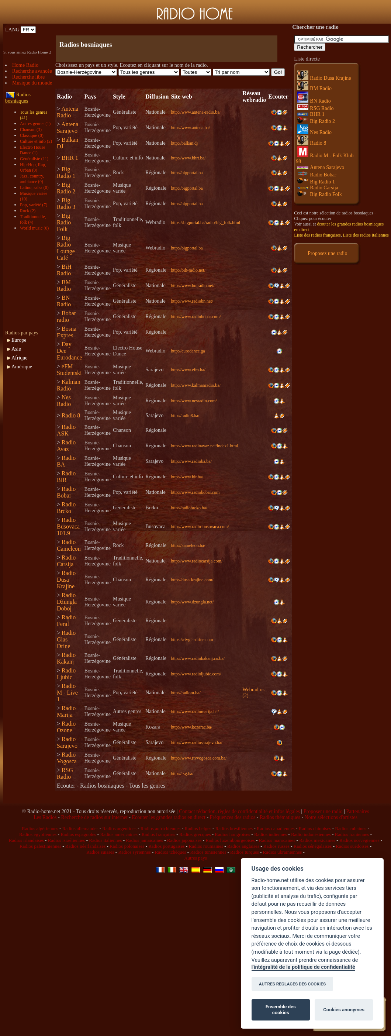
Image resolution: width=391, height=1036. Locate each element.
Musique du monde (32, 83)
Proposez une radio (327, 253)
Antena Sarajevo (67, 127)
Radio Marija (66, 711)
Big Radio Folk (64, 222)
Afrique (19, 358)
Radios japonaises (184, 840)
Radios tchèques (170, 852)
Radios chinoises (315, 828)
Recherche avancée (32, 71)
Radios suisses (100, 852)
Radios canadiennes (276, 828)
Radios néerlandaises (85, 846)
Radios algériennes (40, 828)
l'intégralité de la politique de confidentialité (303, 967)
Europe (18, 340)
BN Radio (64, 301)
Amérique (21, 366)
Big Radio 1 (66, 172)
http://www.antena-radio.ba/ (196, 112)
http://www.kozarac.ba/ (191, 727)
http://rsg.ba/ (182, 773)
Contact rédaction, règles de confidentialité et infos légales (239, 811)
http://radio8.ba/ (185, 415)
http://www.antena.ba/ (190, 127)
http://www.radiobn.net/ (192, 301)
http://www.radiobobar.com (195, 492)
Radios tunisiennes (208, 852)
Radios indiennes (270, 834)
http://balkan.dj (184, 143)
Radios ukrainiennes (282, 852)
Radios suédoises (352, 846)
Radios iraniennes (352, 834)
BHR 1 (70, 158)
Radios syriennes (134, 852)
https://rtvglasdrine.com (192, 639)
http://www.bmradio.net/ (192, 285)
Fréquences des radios (233, 817)
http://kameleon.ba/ (188, 545)
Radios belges (197, 828)
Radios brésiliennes (234, 828)
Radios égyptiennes (37, 834)
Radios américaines (118, 834)
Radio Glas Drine (66, 639)
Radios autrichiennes (161, 828)
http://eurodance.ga (188, 351)
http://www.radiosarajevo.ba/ (196, 742)
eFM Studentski (69, 369)
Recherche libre (28, 77)
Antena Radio (67, 112)
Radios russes (276, 846)
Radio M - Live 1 (67, 692)
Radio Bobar (66, 492)
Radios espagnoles (78, 834)
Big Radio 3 (66, 203)
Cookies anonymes (343, 1009)
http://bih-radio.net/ (188, 270)
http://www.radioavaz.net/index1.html (204, 445)
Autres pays (195, 858)
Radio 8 (71, 415)
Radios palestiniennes (40, 846)
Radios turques (244, 852)
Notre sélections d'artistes (331, 817)
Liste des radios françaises (317, 235)
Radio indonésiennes (311, 834)
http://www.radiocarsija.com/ (196, 561)
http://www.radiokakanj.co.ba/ (198, 658)
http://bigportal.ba (187, 172)
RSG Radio (65, 773)
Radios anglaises (243, 846)
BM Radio (64, 285)
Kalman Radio (68, 385)
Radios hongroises (232, 834)
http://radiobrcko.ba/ (189, 507)
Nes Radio (64, 400)
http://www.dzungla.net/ (192, 602)
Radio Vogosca (67, 757)
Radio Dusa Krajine (66, 579)
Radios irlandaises (26, 840)
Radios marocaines (277, 840)
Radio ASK (66, 430)
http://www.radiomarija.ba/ (195, 711)
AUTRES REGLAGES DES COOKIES (292, 984)
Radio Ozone (66, 726)
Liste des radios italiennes (366, 235)
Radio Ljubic (66, 673)
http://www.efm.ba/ (188, 369)
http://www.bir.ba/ (187, 476)
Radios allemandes (80, 828)
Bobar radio (66, 316)
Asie (16, 349)
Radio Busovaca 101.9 (68, 526)
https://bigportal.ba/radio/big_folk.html (205, 222)
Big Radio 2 (66, 188)
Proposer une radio (323, 811)
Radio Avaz (66, 445)
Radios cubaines (350, 828)
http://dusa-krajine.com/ (192, 579)
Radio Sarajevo (67, 742)
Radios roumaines (206, 846)
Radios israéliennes (66, 840)
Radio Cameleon (69, 545)
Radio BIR (66, 476)
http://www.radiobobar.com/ (196, 316)
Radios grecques (195, 834)
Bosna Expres (66, 332)
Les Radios (45, 817)
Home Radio (25, 65)
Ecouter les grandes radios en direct (168, 817)
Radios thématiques (280, 817)
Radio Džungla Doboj (67, 602)
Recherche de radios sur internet (94, 817)
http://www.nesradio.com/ (194, 400)
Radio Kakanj (66, 658)
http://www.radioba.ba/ (191, 461)
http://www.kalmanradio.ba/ (196, 385)
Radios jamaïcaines (144, 840)
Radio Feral (66, 620)
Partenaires (357, 811)
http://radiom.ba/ (185, 692)
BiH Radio (64, 270)
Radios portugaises (166, 846)
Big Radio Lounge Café (66, 248)
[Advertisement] (141, 29)
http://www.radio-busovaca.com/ (200, 526)
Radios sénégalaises (313, 846)
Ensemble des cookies (281, 1009)
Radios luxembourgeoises (230, 840)
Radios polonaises (127, 846)
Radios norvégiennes (359, 840)
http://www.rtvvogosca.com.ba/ (198, 758)
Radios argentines (119, 828)
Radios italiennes (105, 840)
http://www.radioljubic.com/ (196, 674)
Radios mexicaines (317, 840)
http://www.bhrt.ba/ (188, 158)
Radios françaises (158, 834)
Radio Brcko (66, 507)
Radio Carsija (66, 560)
